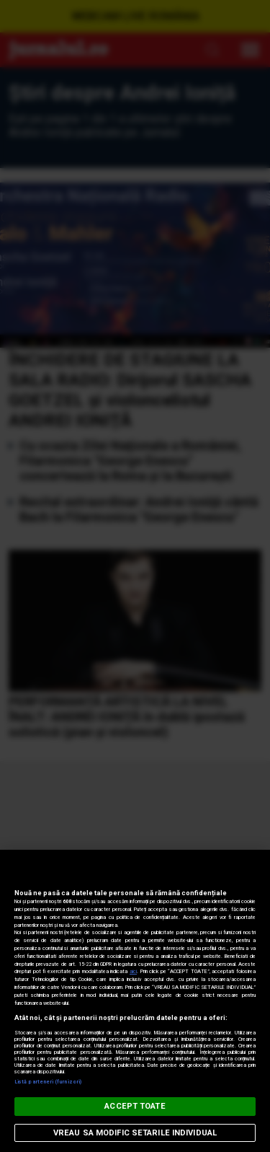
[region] (135, 1001)
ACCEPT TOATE (134, 1106)
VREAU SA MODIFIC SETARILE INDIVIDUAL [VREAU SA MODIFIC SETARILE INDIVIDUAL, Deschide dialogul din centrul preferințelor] (135, 1133)
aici (133, 971)
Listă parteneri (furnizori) (47, 1081)
